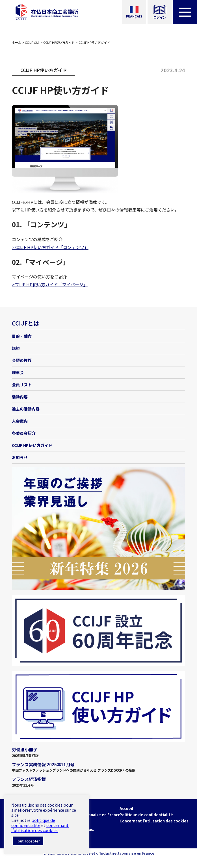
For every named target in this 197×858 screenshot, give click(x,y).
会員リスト (22, 384)
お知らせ (20, 457)
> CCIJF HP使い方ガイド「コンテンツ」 (50, 247)
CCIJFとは (32, 42)
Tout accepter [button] (28, 841)
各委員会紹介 (24, 433)
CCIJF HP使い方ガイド (59, 42)
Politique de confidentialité (146, 814)
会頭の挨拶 (22, 360)
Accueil (126, 808)
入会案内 (20, 421)
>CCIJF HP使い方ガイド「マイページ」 (50, 284)
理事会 (18, 372)
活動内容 (20, 396)
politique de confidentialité (33, 822)
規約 (16, 348)
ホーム (16, 42)
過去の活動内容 (26, 409)
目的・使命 (22, 336)
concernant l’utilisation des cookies (40, 827)
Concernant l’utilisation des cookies (154, 821)
